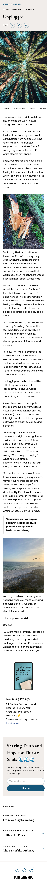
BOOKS (43, 109)
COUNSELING (19, 109)
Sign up (26, 788)
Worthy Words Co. (12, 4)
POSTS (6, 109)
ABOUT (32, 109)
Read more (12, 723)
